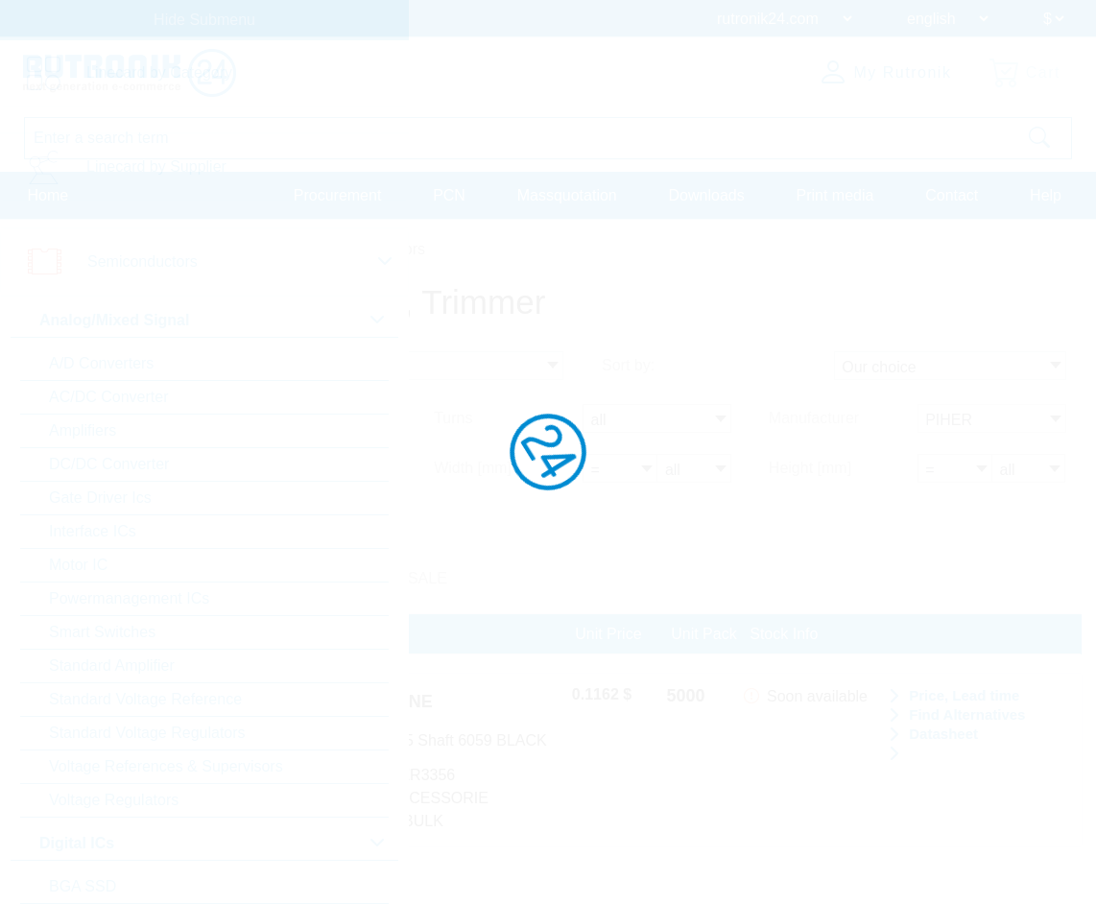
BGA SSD (82, 886)
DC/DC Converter (109, 464)
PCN (449, 195)
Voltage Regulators (114, 800)
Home (48, 195)
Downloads (707, 195)
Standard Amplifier (112, 665)
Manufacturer (814, 418)
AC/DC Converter (108, 397)
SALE (427, 578)
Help (1045, 195)
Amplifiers (82, 430)
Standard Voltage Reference (145, 699)
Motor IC (78, 565)
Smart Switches (102, 632)
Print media (834, 195)
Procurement (338, 195)
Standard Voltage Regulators (147, 733)
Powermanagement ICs (129, 598)
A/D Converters (101, 363)
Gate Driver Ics (100, 497)
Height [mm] (810, 468)
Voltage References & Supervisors (166, 766)
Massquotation (567, 195)
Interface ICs (92, 531)
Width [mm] (473, 468)
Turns (453, 418)
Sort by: (628, 365)
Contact (951, 195)
